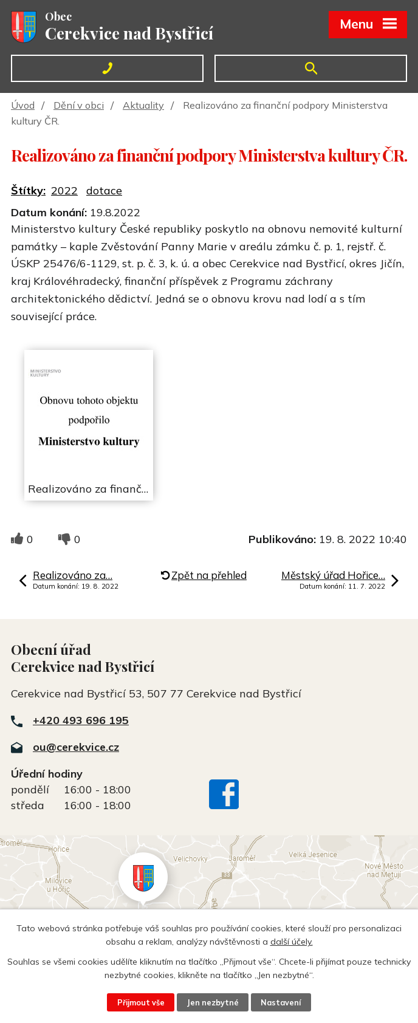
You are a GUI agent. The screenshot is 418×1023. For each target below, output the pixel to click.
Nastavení (281, 1002)
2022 (64, 190)
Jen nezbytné (213, 1002)
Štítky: (28, 190)
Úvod (23, 105)
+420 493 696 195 (81, 720)
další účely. (291, 941)
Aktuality (143, 105)
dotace (104, 190)
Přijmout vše (141, 1002)
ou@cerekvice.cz (76, 747)
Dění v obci (78, 105)
